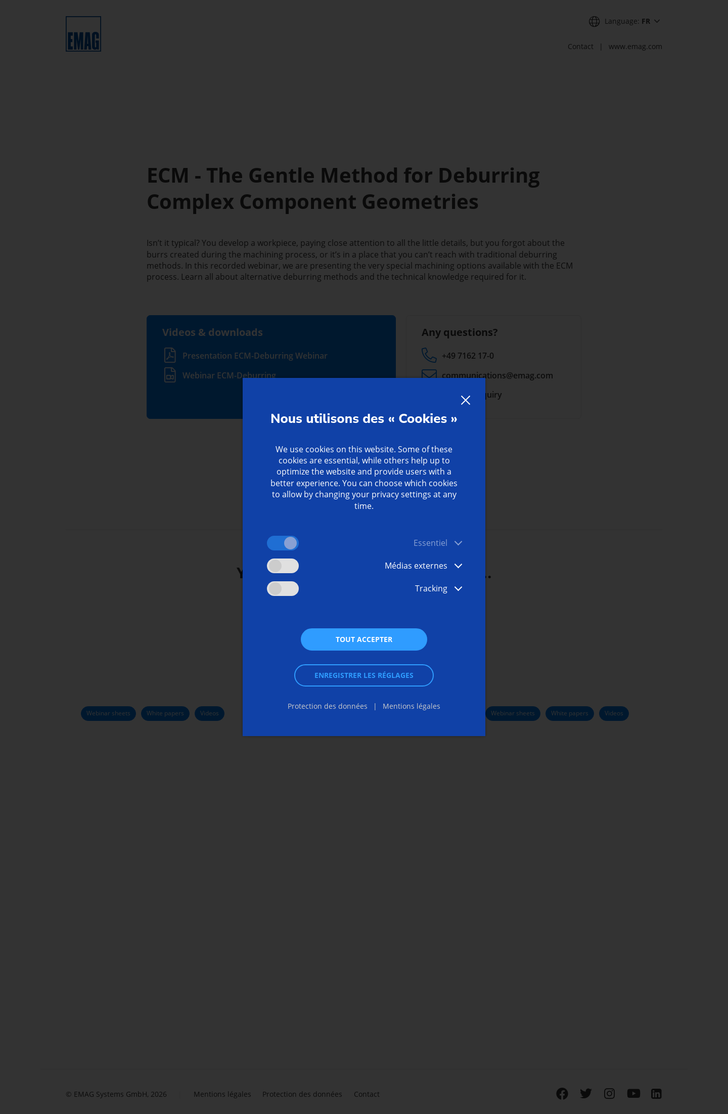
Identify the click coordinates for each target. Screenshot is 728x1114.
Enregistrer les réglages (364, 675)
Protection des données (328, 706)
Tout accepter (364, 639)
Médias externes (416, 565)
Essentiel (430, 542)
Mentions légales (411, 706)
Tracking (431, 588)
